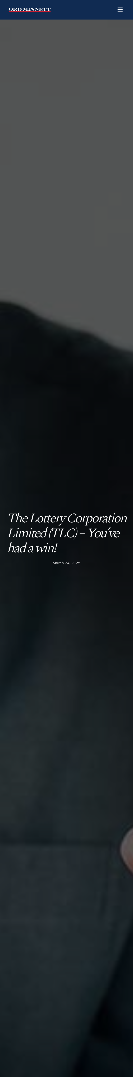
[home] (29, 9)
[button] (120, 9)
